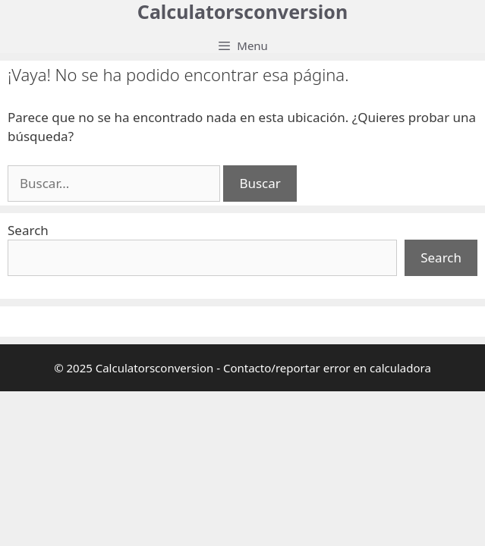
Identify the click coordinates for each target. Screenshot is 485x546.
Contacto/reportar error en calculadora (327, 367)
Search (28, 230)
